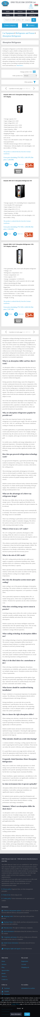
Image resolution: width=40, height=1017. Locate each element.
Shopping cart (25, 967)
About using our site (12, 895)
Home (7, 11)
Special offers (5, 970)
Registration (24, 961)
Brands (8, 15)
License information (17, 948)
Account (23, 964)
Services (20, 11)
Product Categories (10, 25)
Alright (27, 1014)
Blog (32, 11)
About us (20, 15)
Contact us (32, 15)
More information (16, 1014)
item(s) (30, 25)
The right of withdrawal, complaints (17, 928)
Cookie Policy (15, 1004)
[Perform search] (33, 20)
